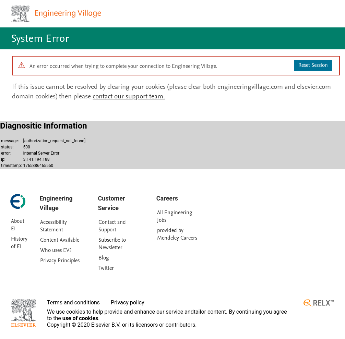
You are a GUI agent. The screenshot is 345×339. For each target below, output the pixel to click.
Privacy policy (127, 302)
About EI (17, 224)
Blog (103, 258)
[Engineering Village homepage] (57, 13)
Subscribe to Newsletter (112, 243)
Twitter (106, 268)
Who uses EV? (55, 250)
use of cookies (80, 318)
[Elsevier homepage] (23, 313)
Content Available (59, 240)
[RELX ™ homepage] (318, 302)
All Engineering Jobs (174, 216)
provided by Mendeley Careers (177, 234)
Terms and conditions (73, 302)
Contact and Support (112, 225)
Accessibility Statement (53, 225)
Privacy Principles (60, 260)
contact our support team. (129, 96)
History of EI (19, 242)
